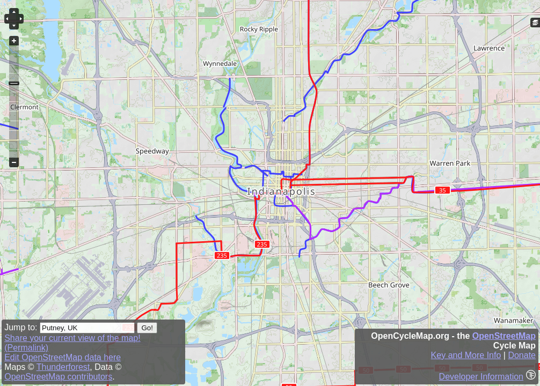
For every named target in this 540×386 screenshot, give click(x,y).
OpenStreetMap (504, 335)
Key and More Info (466, 355)
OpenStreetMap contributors (58, 376)
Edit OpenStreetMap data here (62, 357)
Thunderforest (63, 367)
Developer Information (481, 376)
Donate (522, 355)
